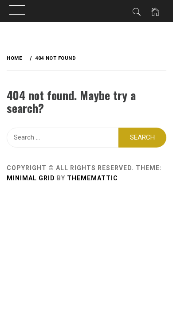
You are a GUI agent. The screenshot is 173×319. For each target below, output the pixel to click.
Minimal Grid (31, 178)
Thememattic (92, 178)
